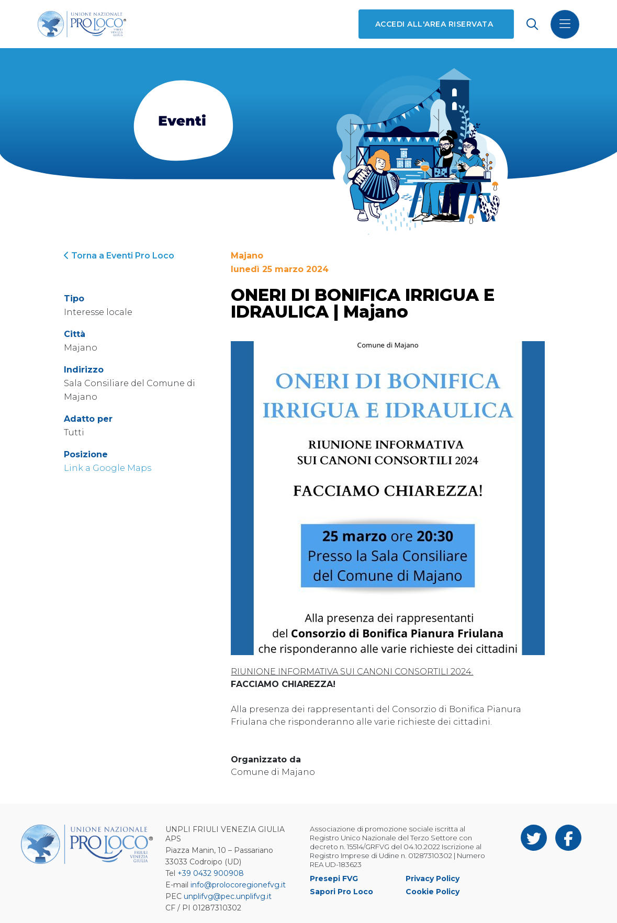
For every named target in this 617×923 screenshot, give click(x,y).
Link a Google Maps (107, 468)
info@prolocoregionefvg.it (238, 885)
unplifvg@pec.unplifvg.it (228, 896)
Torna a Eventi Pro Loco (119, 256)
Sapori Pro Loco (341, 891)
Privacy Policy (432, 878)
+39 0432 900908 (210, 873)
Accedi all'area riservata (434, 24)
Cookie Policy (432, 891)
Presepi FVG (334, 878)
